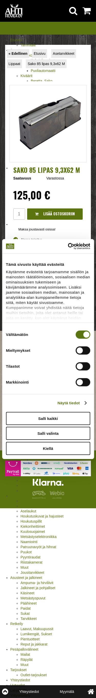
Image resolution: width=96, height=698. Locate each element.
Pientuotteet (30, 639)
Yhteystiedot (20, 680)
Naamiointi (28, 542)
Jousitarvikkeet (32, 572)
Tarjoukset (18, 670)
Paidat (25, 608)
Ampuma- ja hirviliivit (36, 583)
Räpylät (26, 660)
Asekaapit (28, 506)
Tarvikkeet (28, 619)
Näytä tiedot (69, 403)
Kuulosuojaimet (32, 532)
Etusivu (16, 40)
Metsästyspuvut (32, 598)
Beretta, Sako (41, 81)
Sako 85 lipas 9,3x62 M (46, 64)
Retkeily (16, 624)
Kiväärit (26, 76)
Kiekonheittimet (32, 526)
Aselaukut (28, 511)
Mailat (25, 654)
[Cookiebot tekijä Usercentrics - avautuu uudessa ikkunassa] (68, 246)
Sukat (25, 613)
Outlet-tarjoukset (33, 675)
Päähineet (28, 603)
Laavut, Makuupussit (36, 629)
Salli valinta (48, 433)
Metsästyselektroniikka (38, 537)
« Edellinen (17, 53)
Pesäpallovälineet (24, 649)
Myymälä (67, 692)
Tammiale (28, 45)
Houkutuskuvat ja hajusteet (41, 516)
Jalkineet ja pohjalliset (37, 588)
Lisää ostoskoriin (55, 213)
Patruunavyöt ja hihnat (38, 547)
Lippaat (14, 64)
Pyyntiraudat (30, 557)
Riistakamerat (31, 562)
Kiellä (48, 448)
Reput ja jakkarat (33, 644)
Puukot (26, 552)
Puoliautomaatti (43, 71)
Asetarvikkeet (63, 53)
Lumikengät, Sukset (36, 634)
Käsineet (27, 593)
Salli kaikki (48, 418)
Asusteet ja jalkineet (26, 578)
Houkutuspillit (31, 521)
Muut (24, 567)
